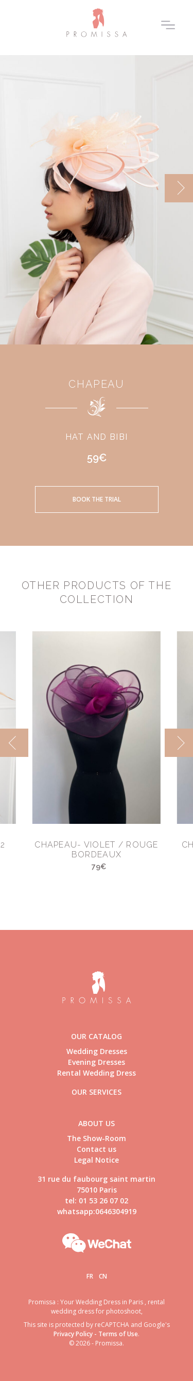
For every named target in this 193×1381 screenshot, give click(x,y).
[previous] (14, 743)
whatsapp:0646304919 (96, 1211)
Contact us (96, 1149)
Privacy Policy (73, 1334)
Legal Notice (96, 1160)
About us (96, 1123)
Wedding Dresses (96, 1051)
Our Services (96, 1092)
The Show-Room (96, 1138)
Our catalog (96, 1036)
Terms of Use (118, 1334)
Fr (89, 1276)
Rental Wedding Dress (96, 1073)
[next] (179, 188)
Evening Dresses (96, 1062)
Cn (103, 1276)
